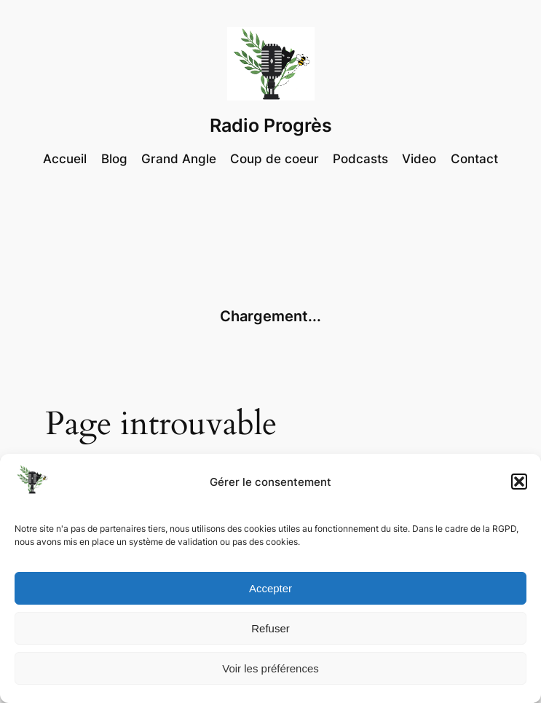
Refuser (270, 628)
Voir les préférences (270, 668)
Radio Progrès (271, 125)
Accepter (270, 588)
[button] (519, 481)
